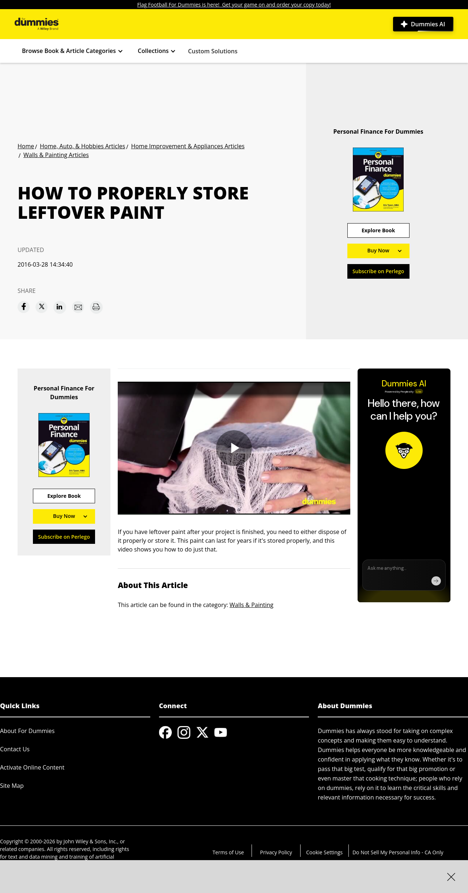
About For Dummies (27, 731)
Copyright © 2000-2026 (27, 841)
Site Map (12, 786)
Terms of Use (228, 852)
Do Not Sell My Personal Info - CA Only (398, 852)
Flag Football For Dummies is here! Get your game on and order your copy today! (234, 4)
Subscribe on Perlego (378, 271)
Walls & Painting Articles (56, 155)
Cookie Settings (324, 852)
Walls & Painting (251, 605)
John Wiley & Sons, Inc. (90, 841)
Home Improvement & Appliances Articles (187, 146)
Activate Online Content (32, 767)
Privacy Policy (276, 852)
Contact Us (15, 749)
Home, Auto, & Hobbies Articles (82, 146)
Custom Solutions (212, 51)
